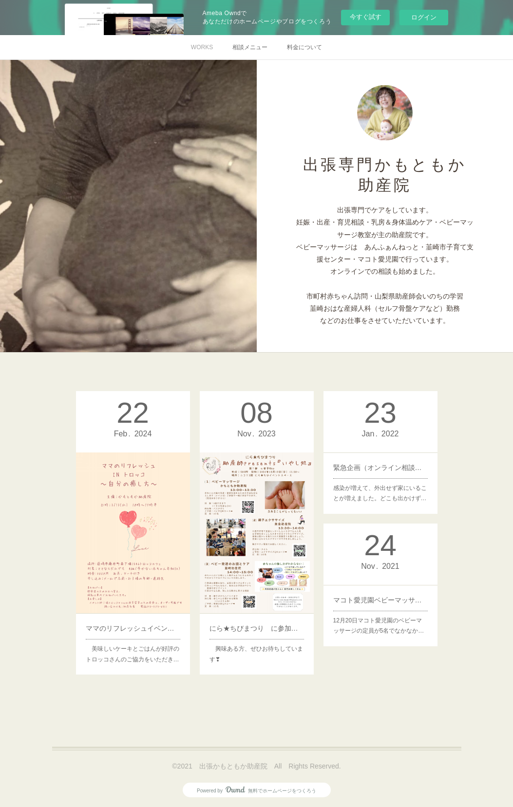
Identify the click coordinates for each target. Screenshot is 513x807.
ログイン (424, 17)
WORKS (202, 47)
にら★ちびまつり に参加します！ (256, 616)
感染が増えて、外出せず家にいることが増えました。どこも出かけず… (379, 488)
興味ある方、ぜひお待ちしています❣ (256, 639)
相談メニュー (249, 47)
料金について (304, 47)
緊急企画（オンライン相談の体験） (380, 465)
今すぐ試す (365, 16)
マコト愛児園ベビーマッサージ (380, 598)
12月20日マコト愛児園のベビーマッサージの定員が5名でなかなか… (378, 620)
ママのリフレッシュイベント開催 (132, 616)
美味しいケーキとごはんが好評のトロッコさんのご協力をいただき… (132, 639)
